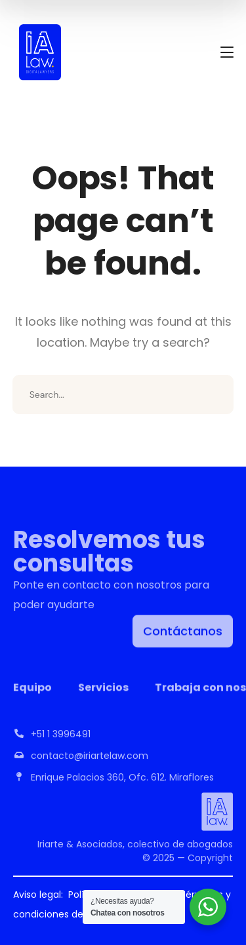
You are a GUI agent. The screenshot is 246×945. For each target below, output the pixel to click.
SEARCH (214, 394)
